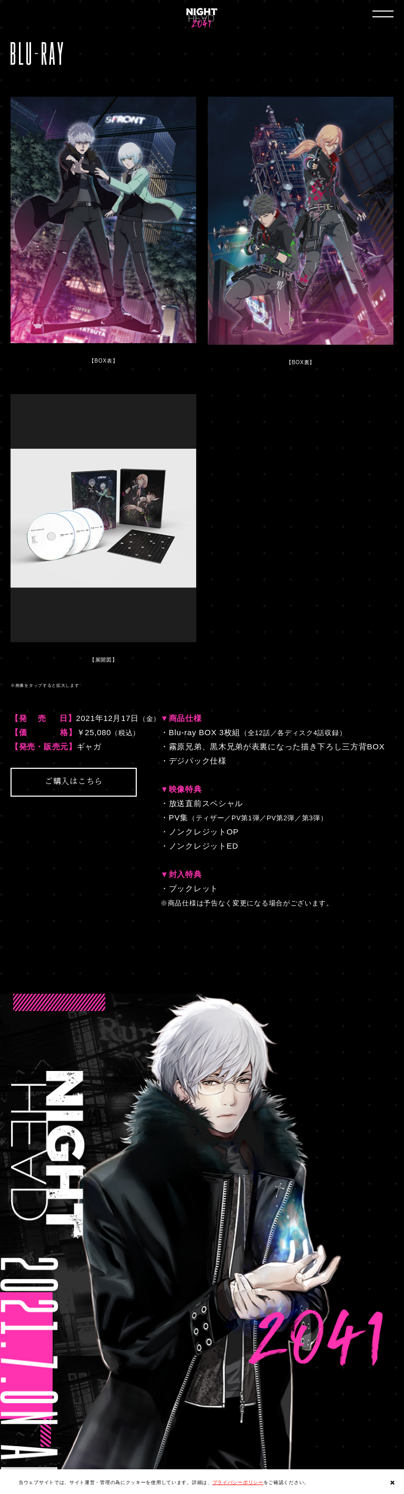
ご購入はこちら (74, 780)
